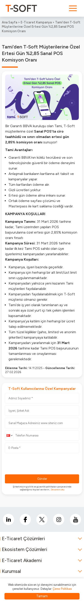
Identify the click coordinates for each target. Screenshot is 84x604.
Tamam (42, 596)
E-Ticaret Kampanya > (38, 22)
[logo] (21, 8)
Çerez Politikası (62, 588)
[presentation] (39, 464)
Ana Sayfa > (11, 22)
